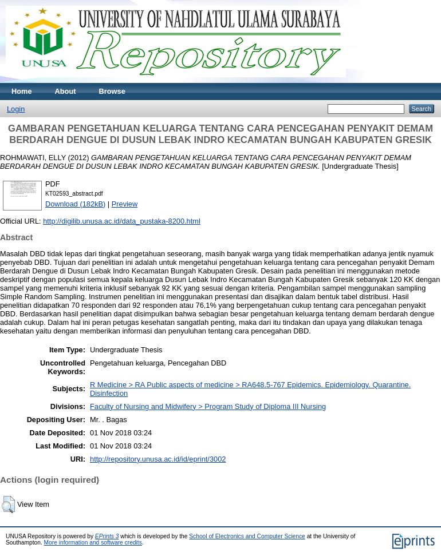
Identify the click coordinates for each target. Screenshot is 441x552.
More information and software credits (93, 542)
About (65, 91)
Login (16, 109)
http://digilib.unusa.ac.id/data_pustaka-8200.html (121, 221)
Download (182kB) (75, 204)
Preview (125, 204)
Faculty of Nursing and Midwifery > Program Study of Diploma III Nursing (208, 406)
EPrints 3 (107, 536)
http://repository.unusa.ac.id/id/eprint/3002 (158, 459)
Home (21, 91)
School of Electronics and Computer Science (247, 536)
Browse (112, 91)
